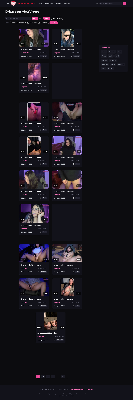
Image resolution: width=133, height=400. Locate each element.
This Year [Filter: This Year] (44, 23)
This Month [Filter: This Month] (33, 23)
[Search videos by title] (18, 18)
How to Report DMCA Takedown (82, 389)
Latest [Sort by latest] (47, 18)
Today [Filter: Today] (13, 23)
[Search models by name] (110, 3)
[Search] (124, 3)
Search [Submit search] (34, 18)
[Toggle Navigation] (8, 3)
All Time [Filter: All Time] (53, 23)
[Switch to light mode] (97, 3)
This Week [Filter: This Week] (22, 23)
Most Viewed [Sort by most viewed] (57, 18)
